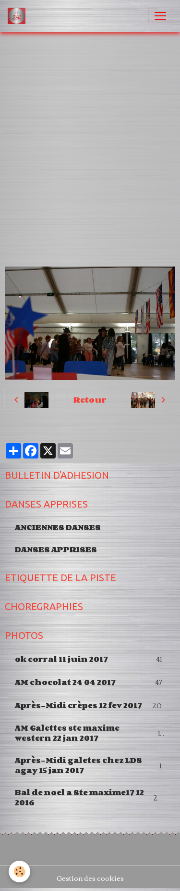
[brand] (18, 16)
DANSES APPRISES (56, 549)
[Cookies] (19, 871)
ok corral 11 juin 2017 (90, 659)
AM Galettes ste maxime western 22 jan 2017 (90, 733)
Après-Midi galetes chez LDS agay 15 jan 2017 (90, 765)
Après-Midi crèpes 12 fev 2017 (90, 705)
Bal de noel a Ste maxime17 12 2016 (90, 797)
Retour (90, 400)
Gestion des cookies (90, 878)
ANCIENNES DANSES (58, 527)
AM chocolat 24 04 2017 (90, 682)
